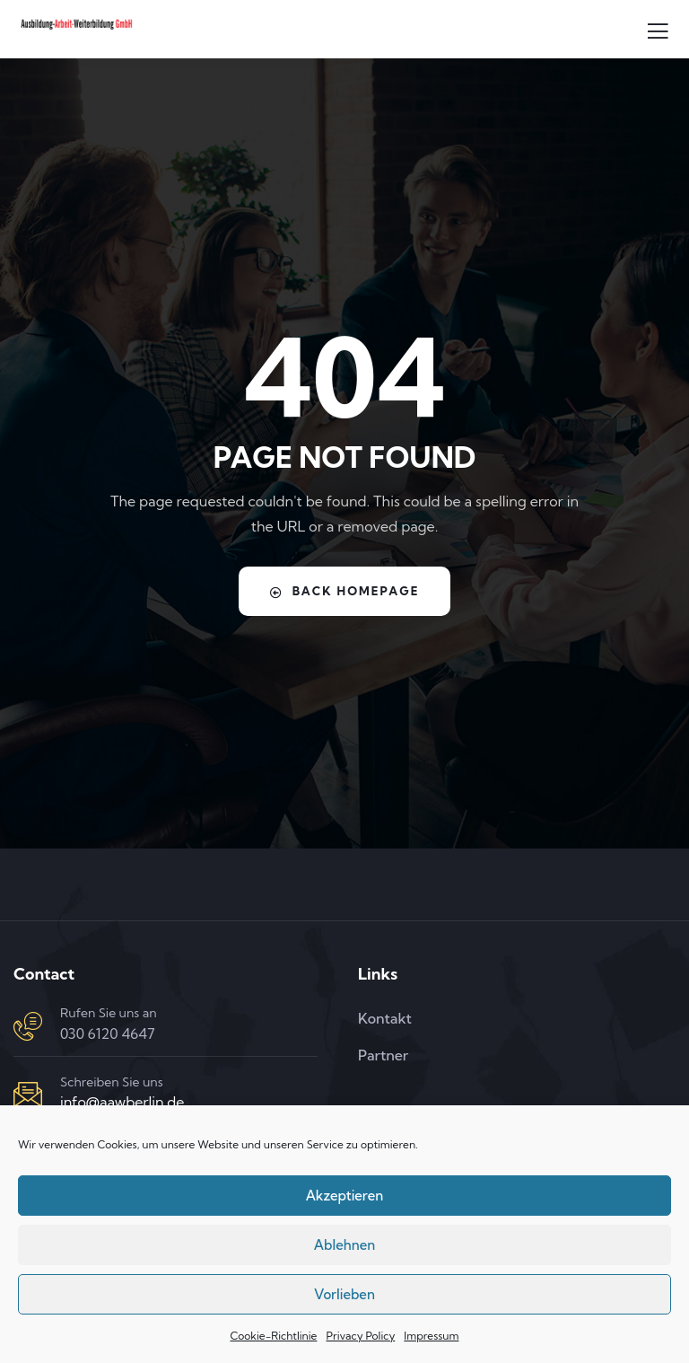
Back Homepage (345, 591)
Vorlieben (344, 1294)
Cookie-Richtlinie (273, 1335)
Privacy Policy (360, 1335)
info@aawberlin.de (122, 1102)
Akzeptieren (345, 1195)
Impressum (431, 1335)
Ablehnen (344, 1244)
